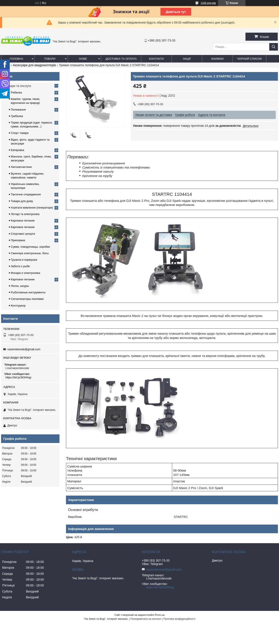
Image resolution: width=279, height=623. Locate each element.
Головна (16, 58)
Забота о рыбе (20, 266)
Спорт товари (20, 133)
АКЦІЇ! (187, 58)
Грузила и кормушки (24, 259)
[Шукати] (273, 47)
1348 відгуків (208, 3)
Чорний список (249, 58)
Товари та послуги (18, 86)
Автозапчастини (21, 167)
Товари (49, 58)
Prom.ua (160, 615)
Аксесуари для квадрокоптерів (34, 65)
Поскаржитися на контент (145, 618)
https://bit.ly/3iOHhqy (18, 377)
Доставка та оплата (121, 58)
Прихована (18, 240)
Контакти (156, 58)
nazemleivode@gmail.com (23, 349)
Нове (83, 58)
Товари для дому (22, 201)
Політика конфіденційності (179, 618)
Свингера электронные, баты (30, 253)
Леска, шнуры (20, 285)
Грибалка (17, 116)
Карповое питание (23, 220)
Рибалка (16, 92)
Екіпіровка (17, 150)
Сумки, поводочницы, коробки (30, 246)
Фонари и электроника (25, 273)
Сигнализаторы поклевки (27, 298)
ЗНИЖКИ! (217, 58)
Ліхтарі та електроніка (25, 214)
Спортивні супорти (23, 233)
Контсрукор (18, 305)
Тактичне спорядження (26, 194)
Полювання (18, 109)
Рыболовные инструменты (28, 292)
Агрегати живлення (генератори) (32, 207)
